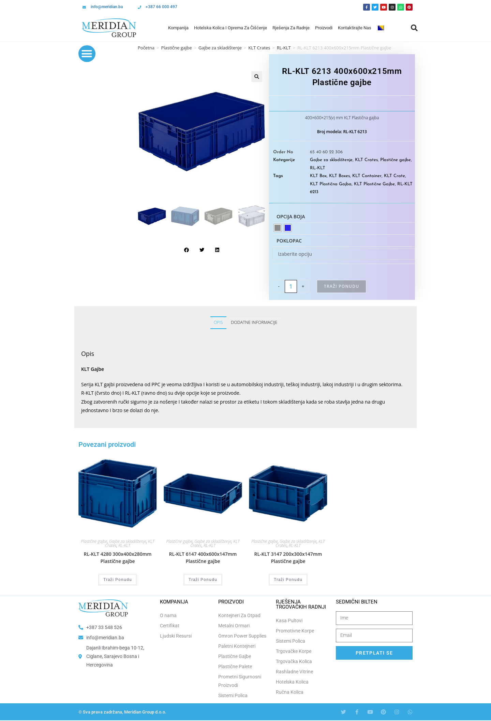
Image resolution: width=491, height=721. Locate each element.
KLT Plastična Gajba (331, 184)
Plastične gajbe (176, 48)
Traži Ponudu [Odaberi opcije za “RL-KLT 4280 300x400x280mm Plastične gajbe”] (117, 579)
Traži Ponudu (341, 286)
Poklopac (289, 240)
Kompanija (178, 27)
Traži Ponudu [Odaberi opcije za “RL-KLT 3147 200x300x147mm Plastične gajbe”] (288, 579)
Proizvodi (323, 27)
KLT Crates (259, 48)
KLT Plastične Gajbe (374, 184)
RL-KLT (317, 168)
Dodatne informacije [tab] (254, 322)
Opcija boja (291, 216)
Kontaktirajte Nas (354, 27)
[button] (414, 28)
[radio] (277, 228)
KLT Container (367, 176)
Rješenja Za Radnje (291, 27)
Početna (146, 48)
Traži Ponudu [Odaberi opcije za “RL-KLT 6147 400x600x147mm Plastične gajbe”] (203, 579)
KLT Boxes (339, 176)
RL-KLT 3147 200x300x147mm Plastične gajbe (288, 557)
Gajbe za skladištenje (220, 48)
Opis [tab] (218, 322)
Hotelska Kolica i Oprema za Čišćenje (230, 27)
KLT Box (318, 176)
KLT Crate (394, 176)
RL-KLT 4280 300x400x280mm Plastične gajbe (118, 557)
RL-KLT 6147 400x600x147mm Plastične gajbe (203, 557)
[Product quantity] (291, 286)
